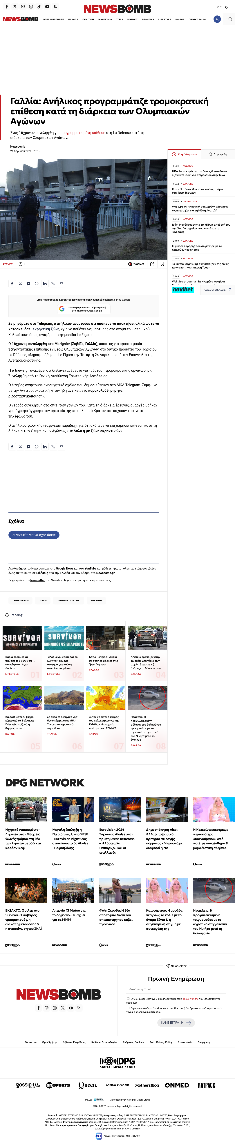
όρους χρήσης (190, 998)
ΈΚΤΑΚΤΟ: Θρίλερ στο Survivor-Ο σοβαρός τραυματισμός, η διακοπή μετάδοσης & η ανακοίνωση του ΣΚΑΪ (23, 919)
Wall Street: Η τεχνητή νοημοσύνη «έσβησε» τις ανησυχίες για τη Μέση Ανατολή (200, 208)
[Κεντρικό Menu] (229, 19)
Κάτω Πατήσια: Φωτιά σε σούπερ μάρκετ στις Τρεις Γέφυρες (103, 660)
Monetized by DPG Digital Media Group (130, 1099)
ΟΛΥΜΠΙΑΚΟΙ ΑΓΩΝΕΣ (69, 600)
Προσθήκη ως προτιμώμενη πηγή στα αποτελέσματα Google (82, 309)
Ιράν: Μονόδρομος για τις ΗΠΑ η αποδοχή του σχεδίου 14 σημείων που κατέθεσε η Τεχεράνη (201, 228)
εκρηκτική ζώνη (45, 329)
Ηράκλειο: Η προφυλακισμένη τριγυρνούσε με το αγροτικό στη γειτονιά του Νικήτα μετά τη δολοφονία (210, 921)
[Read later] (162, 264)
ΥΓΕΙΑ (112, 19)
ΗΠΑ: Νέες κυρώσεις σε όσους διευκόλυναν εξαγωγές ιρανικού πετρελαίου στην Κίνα (199, 173)
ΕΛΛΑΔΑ (66, 19)
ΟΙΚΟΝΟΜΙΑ (98, 19)
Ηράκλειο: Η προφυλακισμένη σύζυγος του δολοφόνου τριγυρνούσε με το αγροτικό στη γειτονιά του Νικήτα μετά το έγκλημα (146, 728)
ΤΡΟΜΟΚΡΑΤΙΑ (20, 600)
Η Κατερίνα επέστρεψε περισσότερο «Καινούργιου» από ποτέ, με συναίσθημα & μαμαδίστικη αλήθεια (210, 838)
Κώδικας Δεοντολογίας (104, 1042)
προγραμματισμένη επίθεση (82, 133)
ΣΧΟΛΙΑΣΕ (136, 264)
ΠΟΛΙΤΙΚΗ (81, 19)
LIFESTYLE (158, 19)
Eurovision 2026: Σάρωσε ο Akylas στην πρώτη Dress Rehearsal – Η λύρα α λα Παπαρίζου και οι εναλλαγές (117, 841)
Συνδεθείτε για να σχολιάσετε (33, 535)
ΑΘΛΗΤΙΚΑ (141, 19)
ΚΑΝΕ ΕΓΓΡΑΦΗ (176, 1022)
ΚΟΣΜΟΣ (125, 19)
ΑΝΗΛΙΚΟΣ (96, 600)
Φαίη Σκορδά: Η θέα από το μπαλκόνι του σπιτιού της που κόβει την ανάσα (116, 917)
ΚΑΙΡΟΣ (173, 19)
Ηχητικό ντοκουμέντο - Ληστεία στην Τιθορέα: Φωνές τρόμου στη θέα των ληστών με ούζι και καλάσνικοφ (23, 838)
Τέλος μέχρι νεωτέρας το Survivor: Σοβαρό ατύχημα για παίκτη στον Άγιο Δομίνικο (62, 662)
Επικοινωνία (185, 1042)
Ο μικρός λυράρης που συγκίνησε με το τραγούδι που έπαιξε (197, 247)
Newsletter (37, 580)
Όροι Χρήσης (49, 1042)
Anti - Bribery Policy (160, 1042)
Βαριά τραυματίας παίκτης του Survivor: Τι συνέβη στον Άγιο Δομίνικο (19, 662)
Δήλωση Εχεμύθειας (74, 1042)
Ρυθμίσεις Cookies (133, 1042)
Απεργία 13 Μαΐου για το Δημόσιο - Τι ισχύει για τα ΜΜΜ (69, 915)
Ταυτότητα (31, 1042)
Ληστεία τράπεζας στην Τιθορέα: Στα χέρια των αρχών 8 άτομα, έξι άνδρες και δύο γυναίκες (146, 662)
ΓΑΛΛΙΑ (43, 600)
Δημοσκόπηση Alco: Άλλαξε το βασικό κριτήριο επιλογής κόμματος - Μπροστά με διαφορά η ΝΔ (164, 838)
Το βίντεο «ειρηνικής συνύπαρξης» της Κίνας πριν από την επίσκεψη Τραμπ (200, 265)
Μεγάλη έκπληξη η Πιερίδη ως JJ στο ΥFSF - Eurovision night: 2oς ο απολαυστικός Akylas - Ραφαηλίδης (70, 838)
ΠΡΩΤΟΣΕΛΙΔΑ (190, 19)
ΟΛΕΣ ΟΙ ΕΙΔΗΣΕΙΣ (46, 19)
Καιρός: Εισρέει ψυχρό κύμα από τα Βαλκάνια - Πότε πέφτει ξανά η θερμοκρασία (20, 722)
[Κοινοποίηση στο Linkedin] (45, 283)
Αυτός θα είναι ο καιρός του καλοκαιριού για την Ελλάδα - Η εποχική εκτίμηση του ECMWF (104, 722)
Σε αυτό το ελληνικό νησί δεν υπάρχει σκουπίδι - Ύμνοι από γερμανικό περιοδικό (62, 722)
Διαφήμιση (204, 1042)
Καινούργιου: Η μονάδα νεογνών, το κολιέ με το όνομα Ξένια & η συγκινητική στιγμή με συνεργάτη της (164, 919)
